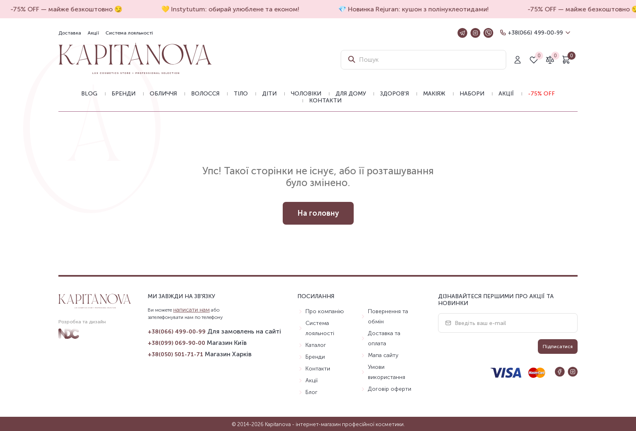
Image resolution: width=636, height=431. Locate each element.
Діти (269, 93)
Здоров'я (394, 93)
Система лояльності (129, 33)
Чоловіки (306, 93)
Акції (93, 33)
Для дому (350, 93)
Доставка (69, 33)
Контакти (325, 100)
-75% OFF (541, 93)
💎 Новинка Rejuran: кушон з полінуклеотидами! (415, 9)
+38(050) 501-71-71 (175, 354)
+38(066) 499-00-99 (535, 32)
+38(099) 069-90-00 (176, 343)
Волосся (205, 93)
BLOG (89, 93)
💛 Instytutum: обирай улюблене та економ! (232, 9)
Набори (472, 93)
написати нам (191, 309)
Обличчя (163, 93)
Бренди (123, 93)
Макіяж (434, 93)
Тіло (241, 93)
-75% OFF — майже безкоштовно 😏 (68, 9)
